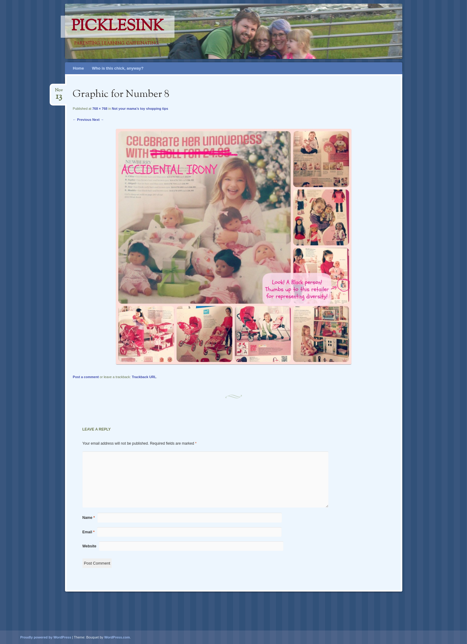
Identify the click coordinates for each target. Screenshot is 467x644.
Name (88, 518)
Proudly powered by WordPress (45, 637)
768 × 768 (99, 108)
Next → (98, 119)
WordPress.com (117, 637)
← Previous (82, 119)
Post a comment (86, 377)
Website (89, 546)
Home (78, 68)
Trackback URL (144, 377)
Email (88, 532)
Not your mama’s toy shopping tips (140, 108)
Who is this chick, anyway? (118, 68)
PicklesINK (117, 27)
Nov (59, 92)
